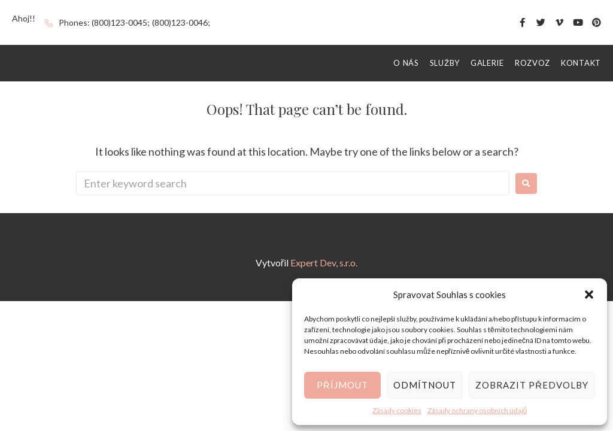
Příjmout (342, 385)
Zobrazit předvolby (531, 385)
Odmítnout (424, 385)
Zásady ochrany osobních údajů (477, 410)
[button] (589, 295)
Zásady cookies (396, 410)
